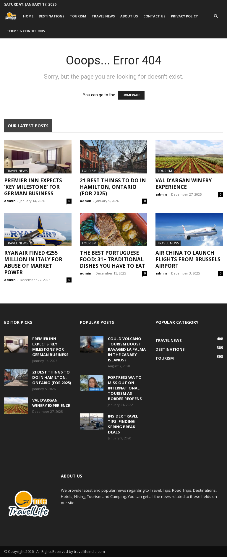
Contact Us (154, 16)
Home (28, 16)
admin (10, 201)
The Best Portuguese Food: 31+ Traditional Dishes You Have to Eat (112, 259)
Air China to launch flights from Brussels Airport (187, 259)
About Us (129, 16)
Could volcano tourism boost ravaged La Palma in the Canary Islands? (127, 349)
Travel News (103, 16)
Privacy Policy (184, 16)
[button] (216, 16)
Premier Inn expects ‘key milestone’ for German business (33, 187)
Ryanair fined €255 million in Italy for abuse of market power (33, 262)
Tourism (78, 16)
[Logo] (12, 16)
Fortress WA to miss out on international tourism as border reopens (125, 388)
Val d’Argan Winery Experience (183, 183)
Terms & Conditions (26, 31)
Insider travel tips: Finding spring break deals (123, 424)
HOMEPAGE (131, 95)
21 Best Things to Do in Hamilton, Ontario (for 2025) (113, 187)
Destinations (51, 16)
